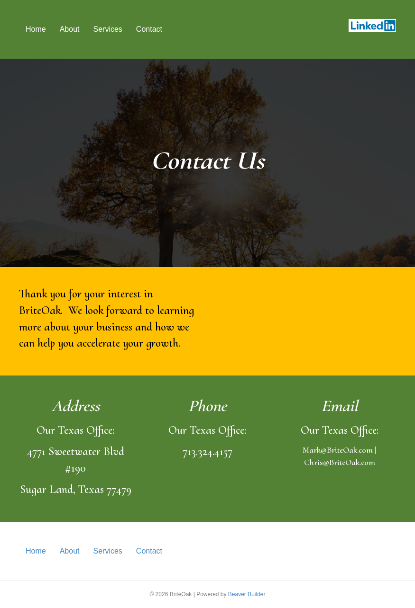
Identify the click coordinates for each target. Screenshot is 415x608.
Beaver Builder (247, 594)
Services (107, 29)
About (70, 29)
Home (36, 29)
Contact (149, 29)
